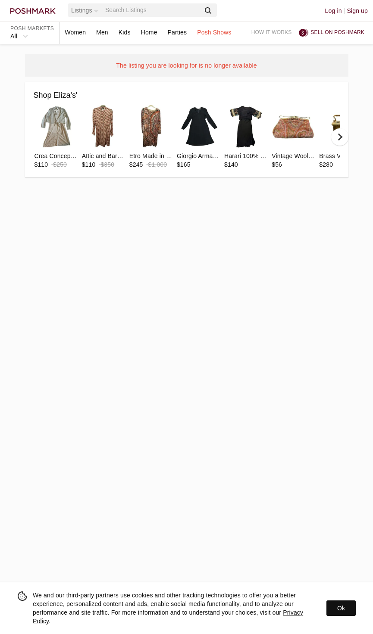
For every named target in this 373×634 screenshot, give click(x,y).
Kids (125, 32)
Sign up (357, 10)
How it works (271, 32)
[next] (339, 137)
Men (102, 32)
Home (149, 32)
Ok (341, 608)
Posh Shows (214, 32)
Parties (177, 32)
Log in (333, 10)
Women (75, 32)
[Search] (151, 10)
